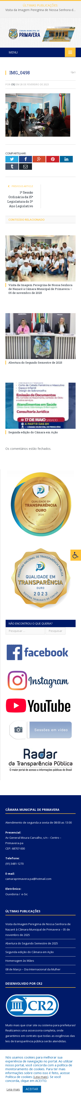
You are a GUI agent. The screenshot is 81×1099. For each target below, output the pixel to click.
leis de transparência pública (24, 1041)
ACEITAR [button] (32, 1089)
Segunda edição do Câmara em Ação (33, 432)
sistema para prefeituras (58, 1025)
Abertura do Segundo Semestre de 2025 (35, 362)
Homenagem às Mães (19, 961)
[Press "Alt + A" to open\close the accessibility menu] (75, 555)
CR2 (13, 84)
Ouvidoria (11, 894)
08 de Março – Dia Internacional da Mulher (32, 969)
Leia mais (40, 1077)
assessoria (35, 1030)
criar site (31, 1025)
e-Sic (24, 894)
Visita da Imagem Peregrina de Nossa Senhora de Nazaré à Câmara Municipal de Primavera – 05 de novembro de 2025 (41, 10)
